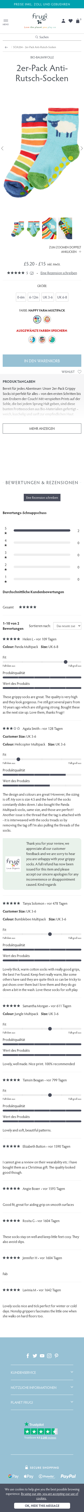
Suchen (42, 37)
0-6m (21, 297)
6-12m (33, 297)
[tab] (42, 1372)
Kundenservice (23, 1372)
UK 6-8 (62, 297)
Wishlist (71, 372)
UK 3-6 (48, 297)
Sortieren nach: (40, 625)
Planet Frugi (22, 1402)
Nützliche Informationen (33, 1387)
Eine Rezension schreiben (59, 272)
